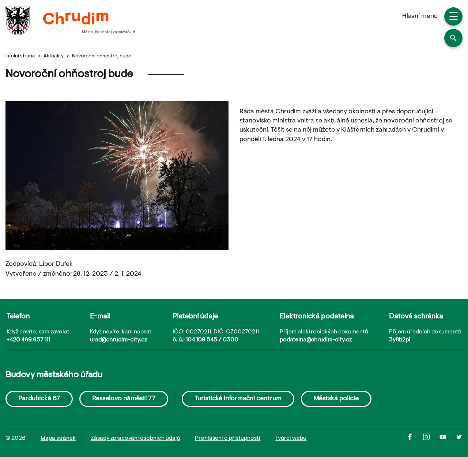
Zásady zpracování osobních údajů (135, 438)
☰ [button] (453, 17)
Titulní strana (20, 56)
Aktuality (54, 56)
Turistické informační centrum (238, 399)
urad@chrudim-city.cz (118, 340)
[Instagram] (431, 439)
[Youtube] (447, 439)
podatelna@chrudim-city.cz (316, 340)
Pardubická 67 (39, 399)
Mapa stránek (58, 438)
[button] (453, 38)
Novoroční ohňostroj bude (101, 56)
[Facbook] (415, 439)
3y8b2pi (399, 340)
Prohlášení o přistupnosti (227, 438)
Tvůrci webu (290, 438)
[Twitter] (459, 439)
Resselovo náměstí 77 (123, 399)
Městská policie (336, 399)
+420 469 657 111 (28, 340)
